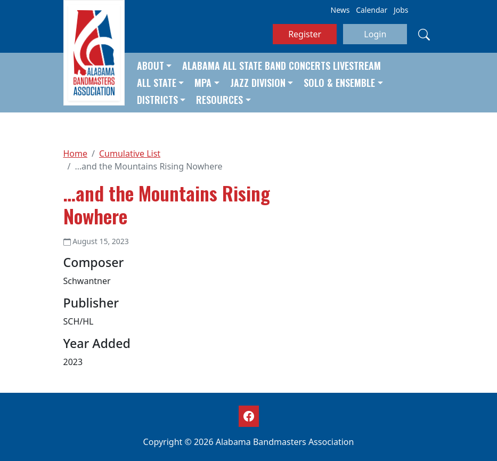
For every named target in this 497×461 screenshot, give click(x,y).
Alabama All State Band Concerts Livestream (281, 65)
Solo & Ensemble (339, 83)
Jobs (401, 10)
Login (375, 34)
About (150, 65)
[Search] (424, 34)
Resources (219, 100)
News (340, 10)
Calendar (371, 10)
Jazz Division (258, 83)
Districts (157, 100)
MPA (202, 83)
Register (304, 34)
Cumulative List (129, 153)
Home (75, 153)
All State (156, 83)
